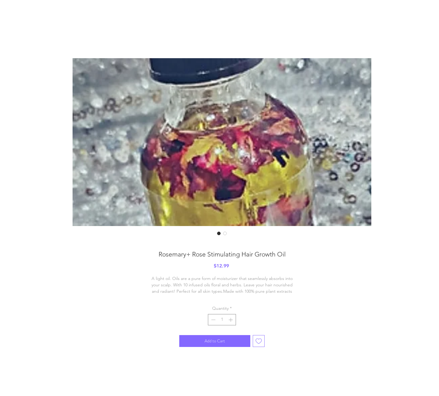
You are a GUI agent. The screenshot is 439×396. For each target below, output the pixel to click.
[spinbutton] (221, 319)
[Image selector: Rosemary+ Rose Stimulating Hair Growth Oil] (219, 233)
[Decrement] (212, 319)
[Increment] (231, 319)
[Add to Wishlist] (259, 341)
